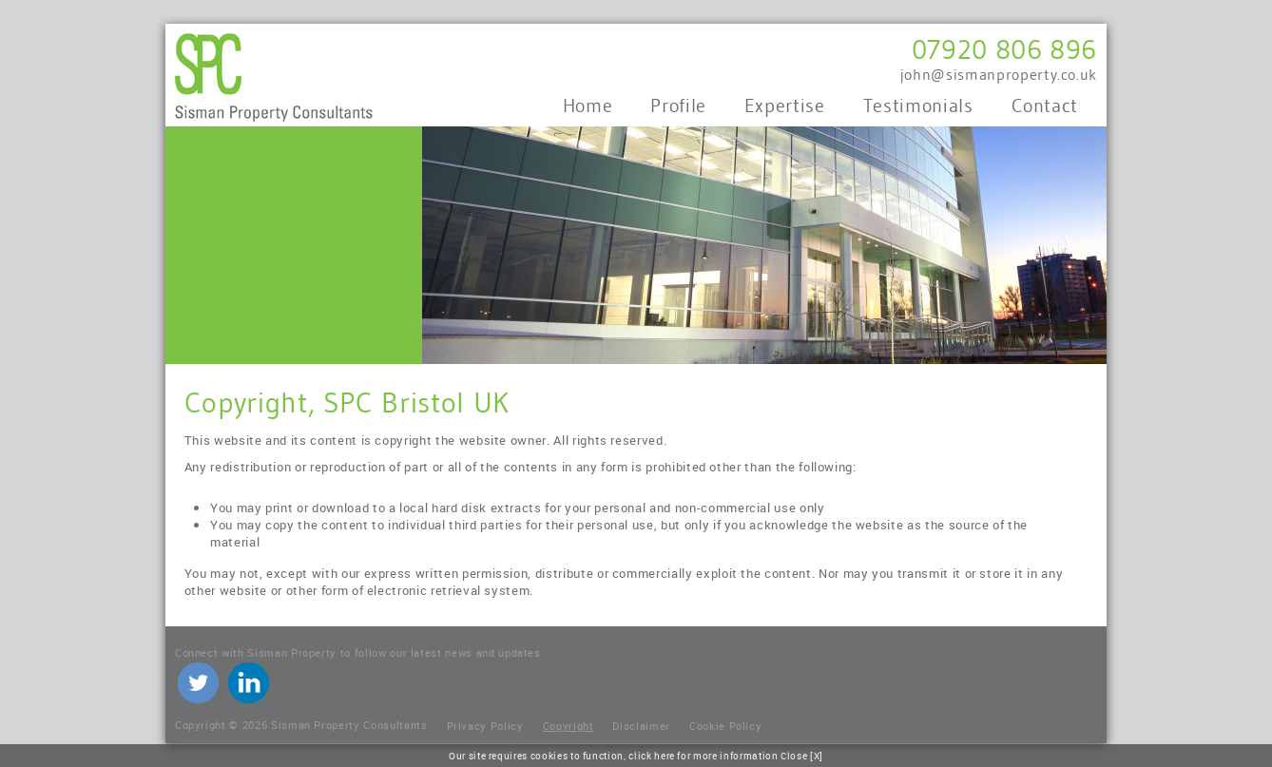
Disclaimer (641, 726)
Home (588, 105)
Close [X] (802, 755)
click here (651, 755)
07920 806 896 (1004, 49)
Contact (1045, 105)
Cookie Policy (725, 726)
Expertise (784, 105)
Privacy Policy (485, 726)
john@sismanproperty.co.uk (998, 75)
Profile (678, 105)
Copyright (568, 726)
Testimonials (918, 105)
